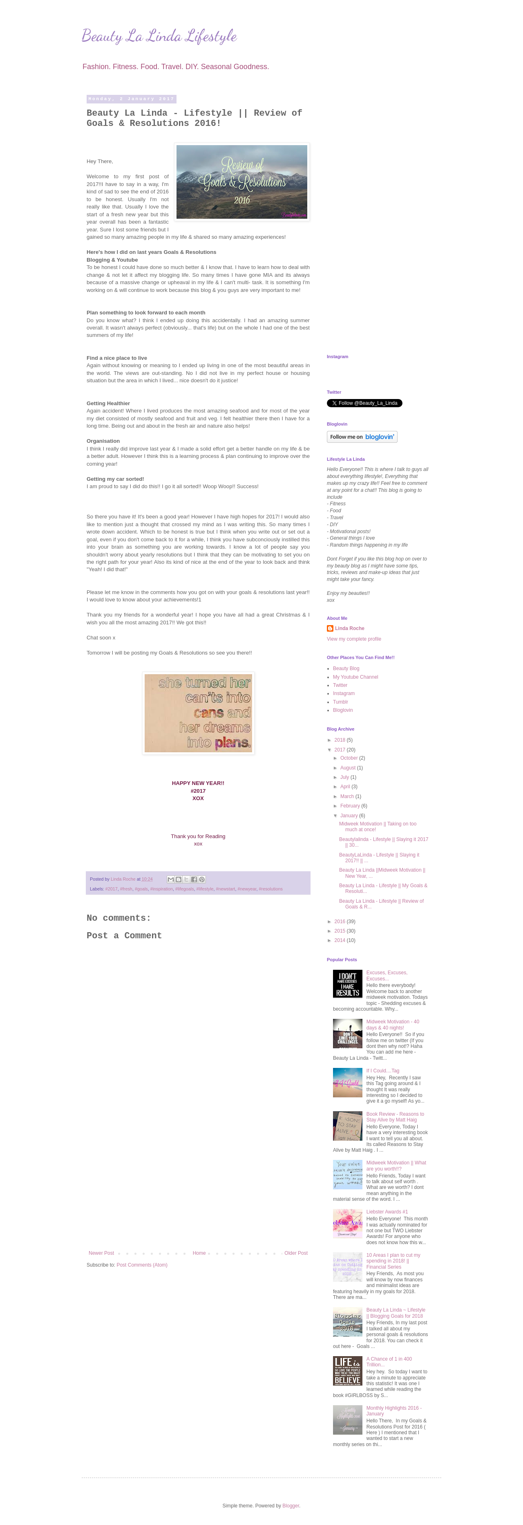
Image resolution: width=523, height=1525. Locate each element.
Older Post (296, 1253)
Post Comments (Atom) (142, 1265)
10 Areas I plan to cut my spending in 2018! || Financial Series (393, 1261)
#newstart (225, 888)
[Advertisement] (198, 1183)
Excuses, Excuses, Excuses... (387, 975)
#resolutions (271, 888)
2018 (341, 740)
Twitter (340, 685)
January (349, 816)
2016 (341, 921)
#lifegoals (184, 888)
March (347, 796)
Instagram (344, 693)
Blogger (290, 1506)
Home (199, 1253)
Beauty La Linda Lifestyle (159, 35)
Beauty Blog (346, 668)
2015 (341, 931)
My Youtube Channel (355, 677)
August (348, 768)
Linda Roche (349, 628)
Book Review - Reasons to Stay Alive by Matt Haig (395, 1117)
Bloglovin (343, 710)
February (350, 806)
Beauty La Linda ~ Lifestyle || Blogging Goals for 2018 (396, 1313)
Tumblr (340, 702)
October (349, 758)
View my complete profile (354, 639)
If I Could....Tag (383, 1071)
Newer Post (101, 1253)
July (345, 777)
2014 (341, 940)
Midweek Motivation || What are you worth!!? (396, 1165)
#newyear (246, 888)
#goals (141, 888)
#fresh (126, 888)
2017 (341, 750)
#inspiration (161, 888)
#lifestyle (205, 888)
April (345, 786)
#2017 (111, 888)
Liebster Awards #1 (387, 1212)
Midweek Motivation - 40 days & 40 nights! (393, 1024)
